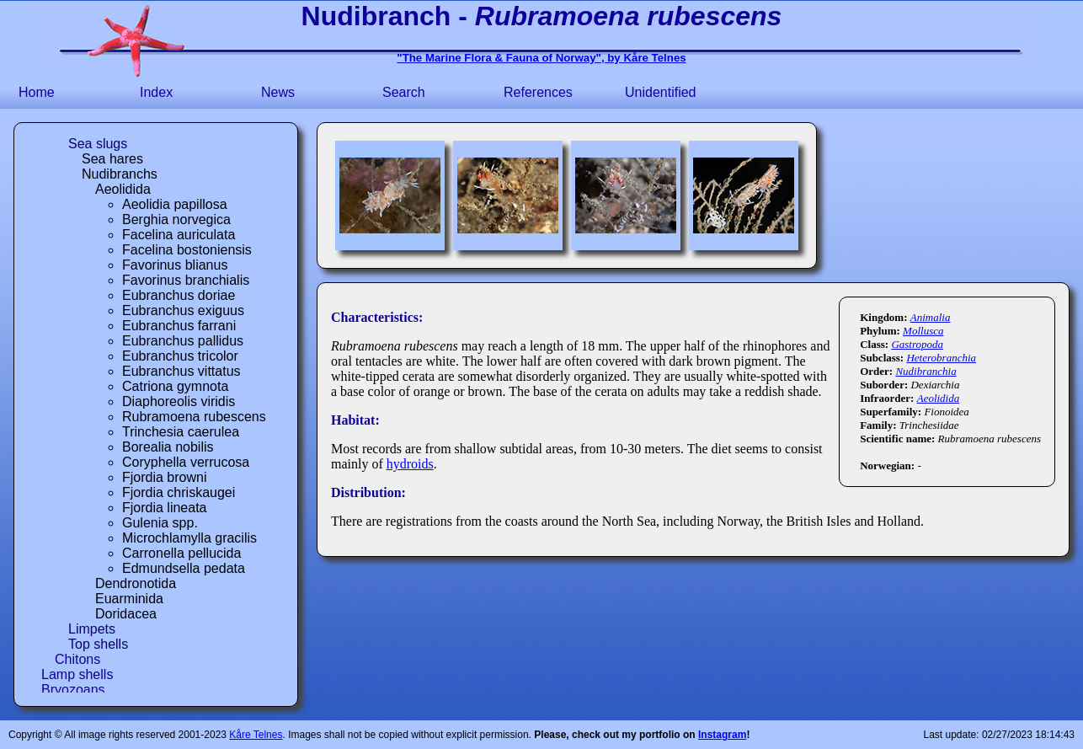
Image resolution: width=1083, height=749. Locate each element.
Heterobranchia (941, 357)
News (278, 92)
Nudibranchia (925, 371)
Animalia (930, 317)
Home (37, 92)
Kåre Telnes (255, 735)
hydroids (410, 464)
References (538, 92)
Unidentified (660, 92)
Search (403, 92)
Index (156, 92)
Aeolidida (938, 398)
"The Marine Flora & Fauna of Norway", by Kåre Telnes (541, 57)
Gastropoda (917, 344)
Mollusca (923, 330)
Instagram (722, 735)
